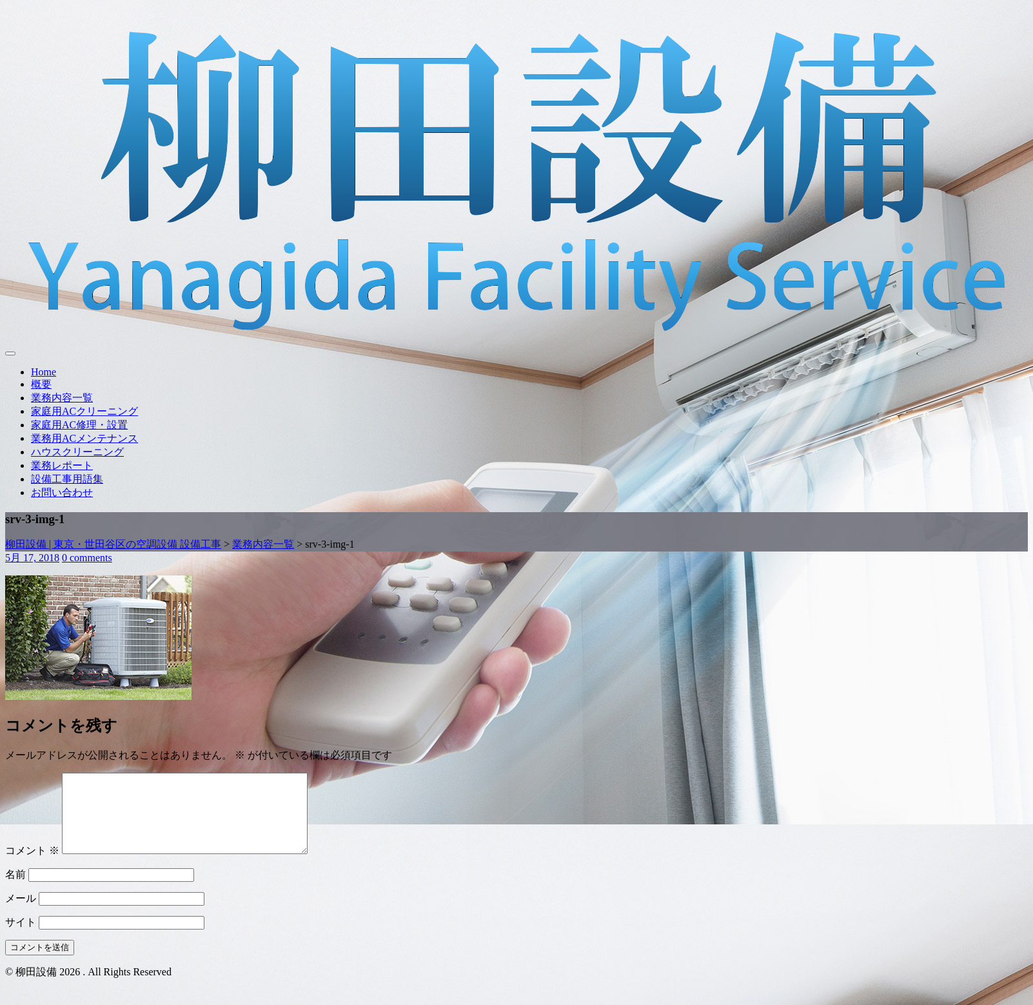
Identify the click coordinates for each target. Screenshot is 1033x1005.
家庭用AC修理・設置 (79, 424)
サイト (20, 937)
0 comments (87, 557)
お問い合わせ (62, 492)
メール (20, 913)
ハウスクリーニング (77, 451)
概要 (41, 384)
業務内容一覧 (62, 397)
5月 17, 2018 (32, 557)
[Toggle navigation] (10, 353)
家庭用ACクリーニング (84, 411)
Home (43, 371)
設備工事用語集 (67, 478)
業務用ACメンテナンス (84, 438)
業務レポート (62, 465)
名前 (15, 889)
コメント (32, 866)
